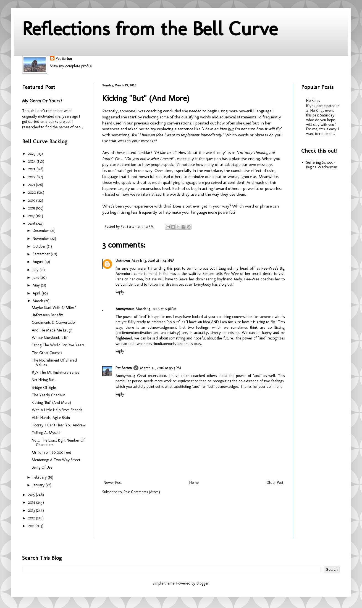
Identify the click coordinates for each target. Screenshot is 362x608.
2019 (32, 200)
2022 (32, 177)
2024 (32, 161)
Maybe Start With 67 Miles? (54, 307)
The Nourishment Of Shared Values (54, 362)
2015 (32, 494)
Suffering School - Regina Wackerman (321, 164)
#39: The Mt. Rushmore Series (55, 372)
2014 (32, 502)
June (36, 277)
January (39, 485)
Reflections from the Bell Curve (150, 28)
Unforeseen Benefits (47, 315)
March (38, 301)
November (41, 238)
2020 (32, 192)
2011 (31, 526)
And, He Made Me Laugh (52, 330)
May (37, 285)
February (40, 477)
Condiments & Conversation (54, 322)
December (41, 230)
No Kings (313, 100)
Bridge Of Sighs (44, 387)
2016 (32, 223)
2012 (32, 518)
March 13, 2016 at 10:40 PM (153, 260)
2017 (32, 216)
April (37, 293)
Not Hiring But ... (44, 380)
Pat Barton (64, 58)
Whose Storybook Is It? (50, 337)
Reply (120, 292)
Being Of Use (42, 467)
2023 (32, 169)
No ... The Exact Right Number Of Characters (58, 442)
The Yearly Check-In (48, 395)
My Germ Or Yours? (42, 100)
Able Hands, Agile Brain (51, 417)
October (40, 246)
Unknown (123, 260)
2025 (32, 153)
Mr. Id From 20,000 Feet (51, 452)
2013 (32, 510)
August (38, 261)
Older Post (274, 482)
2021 (32, 184)
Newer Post (113, 482)
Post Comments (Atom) (142, 492)
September (42, 254)
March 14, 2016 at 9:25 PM (160, 368)
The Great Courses (47, 353)
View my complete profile (71, 66)
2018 (32, 208)
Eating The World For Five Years (58, 345)
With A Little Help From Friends (57, 410)
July (36, 269)
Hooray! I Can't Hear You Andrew (58, 425)
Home (194, 482)
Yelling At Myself (46, 432)
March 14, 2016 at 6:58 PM (156, 309)
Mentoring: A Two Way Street (56, 460)
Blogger (202, 583)
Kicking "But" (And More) (51, 402)
